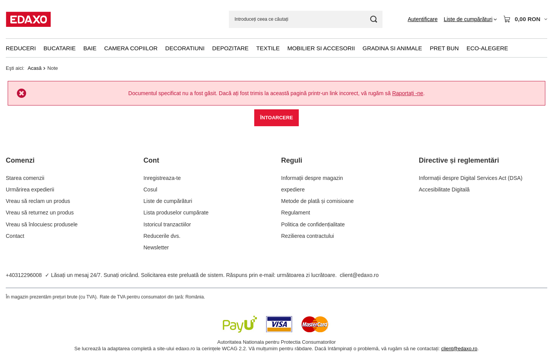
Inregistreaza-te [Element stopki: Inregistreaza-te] (162, 178)
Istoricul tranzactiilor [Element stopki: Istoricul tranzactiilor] (167, 224)
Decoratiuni (184, 48)
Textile (268, 48)
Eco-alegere (487, 48)
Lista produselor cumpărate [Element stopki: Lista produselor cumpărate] (176, 212)
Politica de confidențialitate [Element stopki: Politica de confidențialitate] (313, 224)
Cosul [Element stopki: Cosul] (150, 189)
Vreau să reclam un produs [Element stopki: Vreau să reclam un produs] (38, 201)
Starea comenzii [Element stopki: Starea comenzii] (25, 178)
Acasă (34, 68)
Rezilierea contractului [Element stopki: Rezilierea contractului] (307, 236)
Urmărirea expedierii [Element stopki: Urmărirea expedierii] (30, 189)
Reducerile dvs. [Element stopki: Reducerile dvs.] (162, 236)
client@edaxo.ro (359, 275)
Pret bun (444, 48)
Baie (89, 48)
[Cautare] (373, 19)
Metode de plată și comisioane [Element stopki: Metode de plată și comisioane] (317, 201)
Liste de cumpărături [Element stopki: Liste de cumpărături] (168, 201)
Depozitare (230, 48)
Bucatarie (59, 48)
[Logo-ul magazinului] (28, 19)
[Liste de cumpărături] (470, 19)
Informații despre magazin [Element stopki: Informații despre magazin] (312, 178)
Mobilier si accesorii (321, 48)
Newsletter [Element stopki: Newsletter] (156, 247)
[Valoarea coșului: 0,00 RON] (525, 19)
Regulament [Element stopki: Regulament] (295, 212)
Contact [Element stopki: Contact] (15, 236)
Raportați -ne (407, 93)
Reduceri (21, 48)
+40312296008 (24, 275)
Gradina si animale (392, 48)
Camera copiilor (130, 48)
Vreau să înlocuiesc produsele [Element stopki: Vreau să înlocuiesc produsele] (42, 224)
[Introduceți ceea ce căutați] (305, 19)
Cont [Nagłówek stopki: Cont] (151, 160)
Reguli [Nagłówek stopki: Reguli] (291, 160)
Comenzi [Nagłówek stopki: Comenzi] (20, 160)
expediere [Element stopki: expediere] (293, 189)
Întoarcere (276, 117)
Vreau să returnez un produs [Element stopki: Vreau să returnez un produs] (40, 212)
